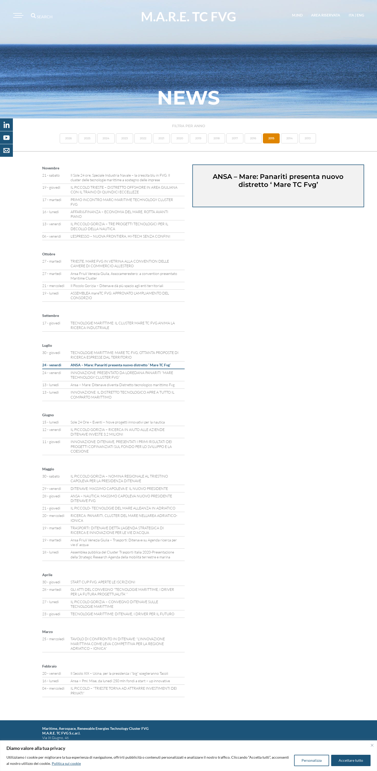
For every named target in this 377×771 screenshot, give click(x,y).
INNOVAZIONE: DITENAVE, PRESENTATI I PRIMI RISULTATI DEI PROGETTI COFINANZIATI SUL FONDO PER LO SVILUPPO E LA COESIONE (121, 446)
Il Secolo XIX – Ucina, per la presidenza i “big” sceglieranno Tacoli (119, 673)
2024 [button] (105, 138)
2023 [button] (124, 138)
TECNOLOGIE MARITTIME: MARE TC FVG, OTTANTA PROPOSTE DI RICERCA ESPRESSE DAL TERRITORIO (124, 354)
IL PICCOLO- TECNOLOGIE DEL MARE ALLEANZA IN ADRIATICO (123, 508)
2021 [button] (161, 138)
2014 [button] (289, 138)
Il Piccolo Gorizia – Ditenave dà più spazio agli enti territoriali (117, 285)
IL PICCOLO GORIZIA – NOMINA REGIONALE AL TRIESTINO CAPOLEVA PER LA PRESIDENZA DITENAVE (119, 478)
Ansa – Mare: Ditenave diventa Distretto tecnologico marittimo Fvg (123, 385)
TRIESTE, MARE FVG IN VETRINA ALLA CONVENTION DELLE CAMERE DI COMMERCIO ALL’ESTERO (120, 263)
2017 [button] (235, 138)
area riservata (325, 15)
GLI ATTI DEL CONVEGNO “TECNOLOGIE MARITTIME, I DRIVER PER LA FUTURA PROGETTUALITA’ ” (122, 591)
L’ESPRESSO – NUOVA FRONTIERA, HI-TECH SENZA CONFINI (120, 236)
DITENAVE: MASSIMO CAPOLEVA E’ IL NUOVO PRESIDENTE (119, 488)
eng (360, 15)
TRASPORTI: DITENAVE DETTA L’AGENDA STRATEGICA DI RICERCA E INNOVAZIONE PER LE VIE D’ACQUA (117, 530)
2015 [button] (271, 138)
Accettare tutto (351, 760)
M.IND (297, 15)
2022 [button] (143, 138)
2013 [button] (308, 138)
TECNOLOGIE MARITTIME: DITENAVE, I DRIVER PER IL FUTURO (122, 614)
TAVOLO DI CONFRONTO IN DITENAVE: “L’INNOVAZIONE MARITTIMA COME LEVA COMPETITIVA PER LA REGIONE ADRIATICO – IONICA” (118, 643)
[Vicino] (372, 745)
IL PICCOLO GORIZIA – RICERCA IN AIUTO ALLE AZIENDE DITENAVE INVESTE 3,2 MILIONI (118, 431)
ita (351, 15)
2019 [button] (198, 138)
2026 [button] (68, 138)
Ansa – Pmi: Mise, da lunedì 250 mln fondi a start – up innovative (120, 681)
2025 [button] (87, 138)
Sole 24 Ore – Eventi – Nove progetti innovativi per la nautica (118, 422)
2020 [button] (179, 138)
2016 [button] (253, 138)
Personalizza (312, 760)
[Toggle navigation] (17, 15)
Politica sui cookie (66, 763)
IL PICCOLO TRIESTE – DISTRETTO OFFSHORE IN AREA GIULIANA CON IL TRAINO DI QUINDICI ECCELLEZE (124, 189)
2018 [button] (216, 138)
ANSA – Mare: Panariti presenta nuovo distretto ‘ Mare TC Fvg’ (120, 365)
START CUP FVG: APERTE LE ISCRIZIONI (103, 582)
